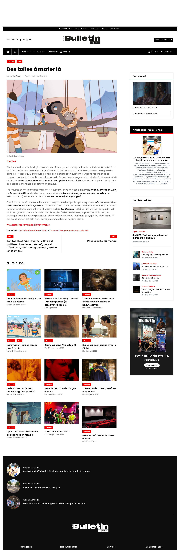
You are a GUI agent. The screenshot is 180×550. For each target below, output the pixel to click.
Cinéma (11, 62)
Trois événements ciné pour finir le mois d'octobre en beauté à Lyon (98, 301)
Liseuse (153, 52)
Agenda (65, 52)
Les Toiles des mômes (29, 230)
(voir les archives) (152, 368)
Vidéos (104, 29)
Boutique (166, 52)
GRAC (44, 230)
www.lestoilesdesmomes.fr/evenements (28, 224)
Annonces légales (162, 39)
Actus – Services (81, 29)
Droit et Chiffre (65, 29)
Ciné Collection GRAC (56, 431)
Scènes (49, 294)
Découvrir (53, 52)
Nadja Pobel (15, 76)
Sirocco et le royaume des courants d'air (69, 230)
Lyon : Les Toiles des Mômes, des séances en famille (22, 433)
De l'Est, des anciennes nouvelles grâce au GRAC (21, 390)
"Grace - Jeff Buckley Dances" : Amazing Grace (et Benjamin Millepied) (61, 301)
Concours (95, 29)
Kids (19, 62)
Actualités (27, 52)
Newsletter (114, 29)
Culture (40, 52)
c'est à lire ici (151, 365)
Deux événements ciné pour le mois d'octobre (24, 300)
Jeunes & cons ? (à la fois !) (60, 345)
